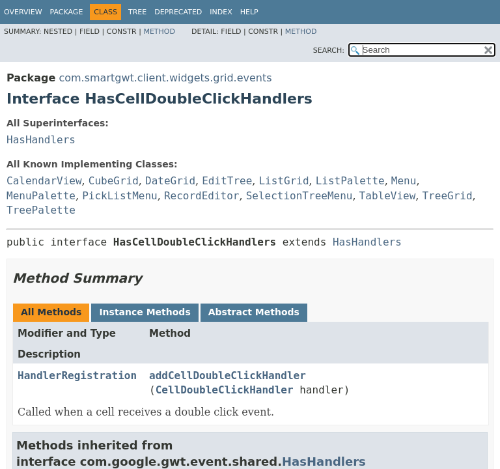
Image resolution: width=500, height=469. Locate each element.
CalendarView (44, 181)
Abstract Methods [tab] (253, 312)
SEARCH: (328, 50)
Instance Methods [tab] (144, 312)
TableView (387, 196)
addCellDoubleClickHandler (227, 375)
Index (221, 12)
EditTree (227, 181)
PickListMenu (120, 196)
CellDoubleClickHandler (225, 390)
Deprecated (178, 12)
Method (159, 31)
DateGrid (170, 181)
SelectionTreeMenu (299, 196)
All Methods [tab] (51, 312)
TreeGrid (447, 196)
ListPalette (350, 181)
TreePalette (41, 210)
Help (249, 12)
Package (66, 12)
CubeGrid (114, 181)
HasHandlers (41, 140)
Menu (404, 181)
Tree (137, 12)
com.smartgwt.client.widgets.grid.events (165, 78)
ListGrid (283, 181)
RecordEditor (202, 196)
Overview (23, 12)
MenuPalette (41, 196)
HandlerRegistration (77, 375)
